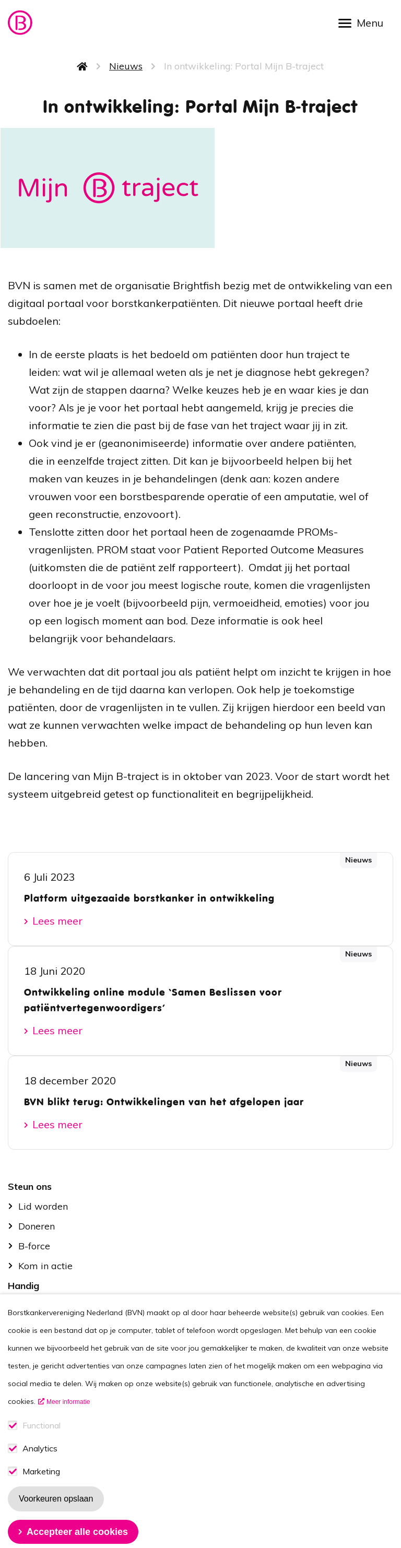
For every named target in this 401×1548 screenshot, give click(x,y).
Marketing (41, 1491)
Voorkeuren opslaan (56, 1518)
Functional (41, 1445)
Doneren (36, 1226)
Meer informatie (68, 1421)
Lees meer (57, 920)
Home (82, 66)
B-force (34, 1246)
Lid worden (43, 1206)
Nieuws (126, 66)
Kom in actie (45, 1266)
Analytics (39, 1468)
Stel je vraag (46, 1305)
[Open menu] (364, 22)
